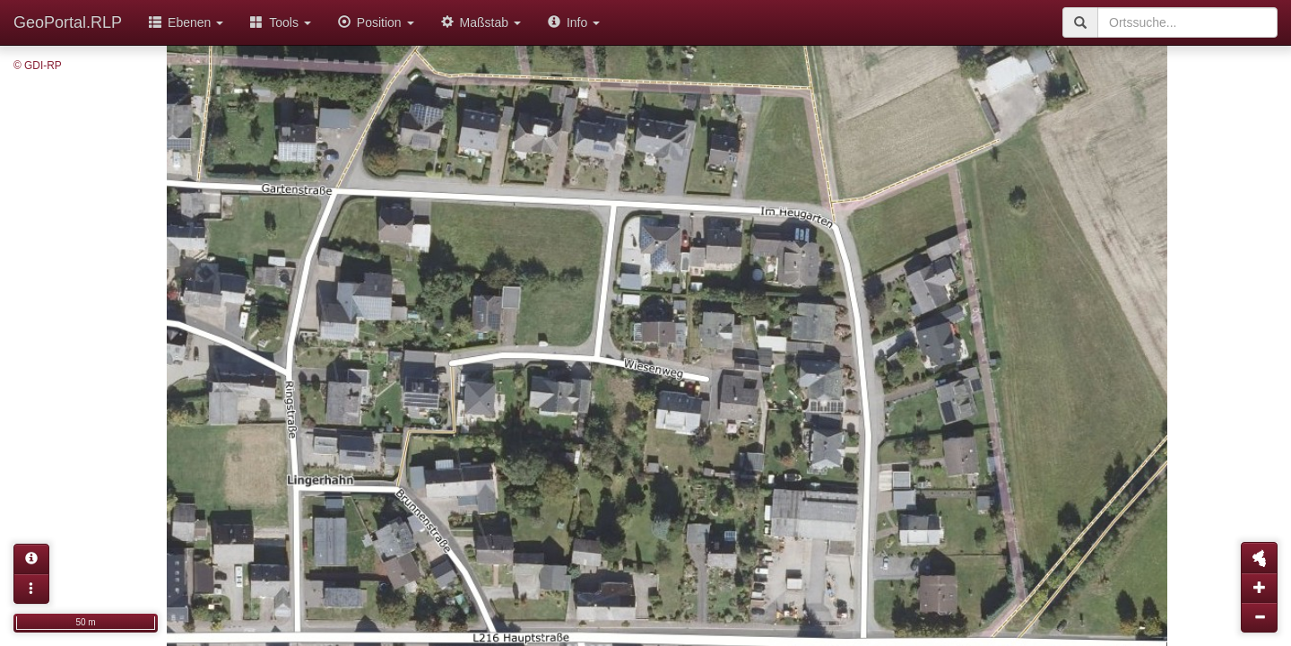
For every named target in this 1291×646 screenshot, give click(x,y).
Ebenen (186, 22)
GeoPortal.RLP (67, 22)
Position (376, 22)
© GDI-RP (37, 65)
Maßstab (481, 22)
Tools (280, 22)
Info (574, 22)
